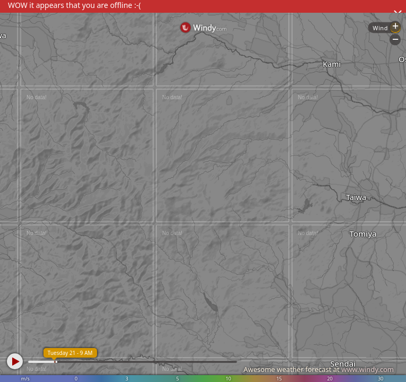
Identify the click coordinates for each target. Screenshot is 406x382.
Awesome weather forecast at (318, 369)
